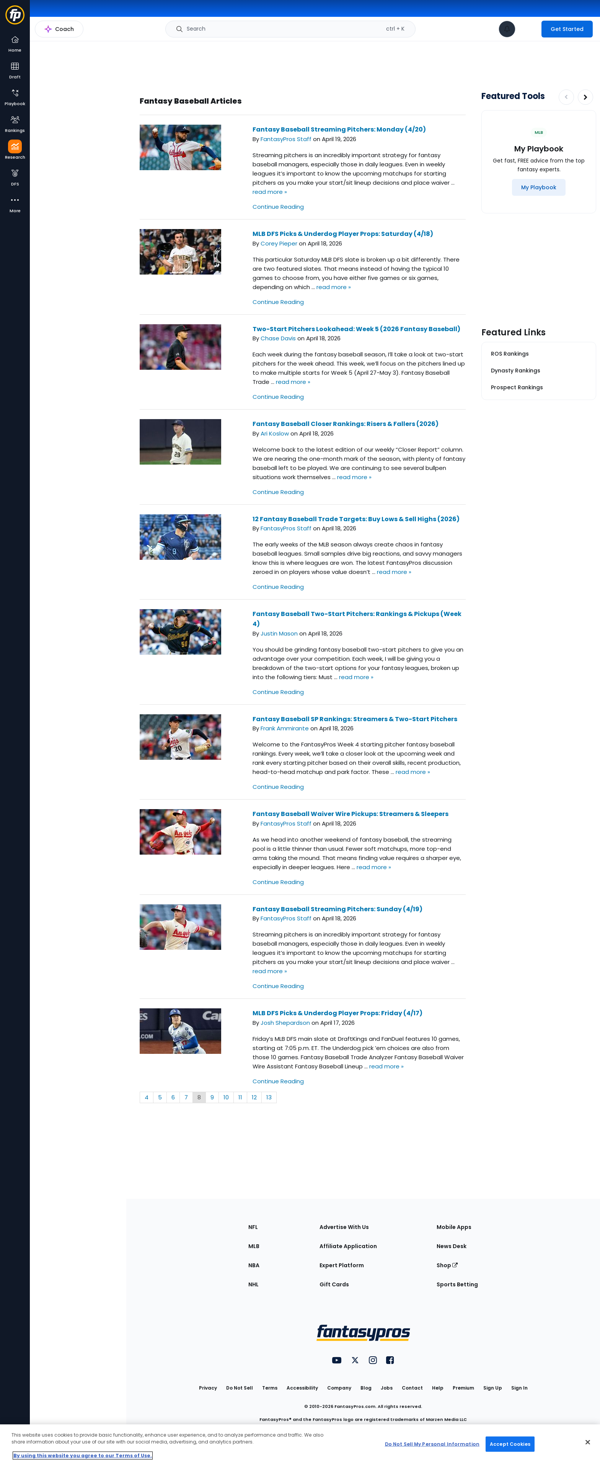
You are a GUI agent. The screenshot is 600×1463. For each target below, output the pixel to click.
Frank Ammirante (285, 728)
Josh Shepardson (285, 1023)
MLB (253, 1246)
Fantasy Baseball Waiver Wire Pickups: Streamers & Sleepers (350, 814)
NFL (253, 1227)
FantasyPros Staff (286, 139)
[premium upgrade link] (528, 29)
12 (254, 1097)
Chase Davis (278, 338)
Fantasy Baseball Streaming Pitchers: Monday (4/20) (339, 129)
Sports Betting (457, 1284)
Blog (366, 1388)
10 (226, 1097)
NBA (253, 1265)
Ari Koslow (275, 433)
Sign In (519, 1388)
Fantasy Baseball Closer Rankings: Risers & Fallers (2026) (346, 423)
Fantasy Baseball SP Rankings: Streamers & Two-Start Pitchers (355, 719)
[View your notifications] (507, 29)
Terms (269, 1388)
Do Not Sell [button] (239, 1388)
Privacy (208, 1388)
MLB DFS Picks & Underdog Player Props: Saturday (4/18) (343, 233)
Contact (412, 1388)
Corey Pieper (279, 243)
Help (437, 1388)
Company (339, 1388)
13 (269, 1097)
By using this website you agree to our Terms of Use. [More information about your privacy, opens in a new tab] (82, 1455)
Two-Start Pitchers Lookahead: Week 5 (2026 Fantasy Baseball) (356, 329)
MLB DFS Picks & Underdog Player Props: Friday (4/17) (337, 1013)
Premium (463, 1388)
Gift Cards (334, 1284)
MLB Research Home (68, 33)
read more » (270, 192)
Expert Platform (342, 1265)
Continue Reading (278, 207)
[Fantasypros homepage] (14, 18)
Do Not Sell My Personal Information (432, 1443)
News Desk (451, 1246)
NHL (253, 1284)
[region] (300, 1443)
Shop (447, 1265)
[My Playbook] (539, 187)
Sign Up (492, 1388)
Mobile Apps (454, 1227)
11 (240, 1097)
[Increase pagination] (585, 97)
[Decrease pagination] (566, 97)
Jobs (387, 1388)
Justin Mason (279, 633)
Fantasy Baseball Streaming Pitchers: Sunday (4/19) (337, 909)
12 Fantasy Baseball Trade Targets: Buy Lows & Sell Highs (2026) (356, 519)
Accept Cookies (510, 1443)
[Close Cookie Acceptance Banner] (587, 1442)
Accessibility (302, 1388)
